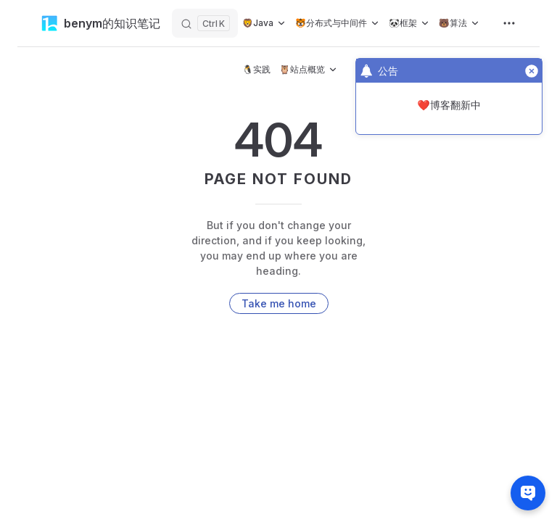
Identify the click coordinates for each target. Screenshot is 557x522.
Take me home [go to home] (279, 303)
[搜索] (205, 23)
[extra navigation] (509, 23)
